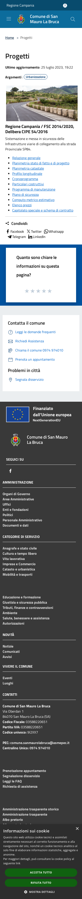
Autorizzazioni (13, 623)
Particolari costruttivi (28, 184)
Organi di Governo (16, 493)
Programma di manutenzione (33, 189)
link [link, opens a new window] (18, 863)
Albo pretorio (13, 819)
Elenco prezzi (22, 205)
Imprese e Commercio (19, 564)
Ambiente (10, 612)
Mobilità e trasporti (17, 574)
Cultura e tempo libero (20, 553)
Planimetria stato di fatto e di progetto (40, 163)
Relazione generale (26, 157)
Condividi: (16, 223)
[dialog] (41, 861)
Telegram (16, 236)
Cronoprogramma (25, 178)
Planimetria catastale (28, 168)
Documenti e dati (15, 525)
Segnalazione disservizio (21, 775)
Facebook (14, 231)
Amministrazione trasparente (25, 814)
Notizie (8, 646)
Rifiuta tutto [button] (41, 883)
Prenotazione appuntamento (24, 770)
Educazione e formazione (22, 597)
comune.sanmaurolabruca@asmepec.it (40, 742)
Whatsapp (54, 231)
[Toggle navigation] (8, 18)
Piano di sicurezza (25, 194)
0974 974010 (40, 748)
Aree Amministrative (18, 499)
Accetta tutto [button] (41, 872)
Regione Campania (20, 5)
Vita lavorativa (14, 558)
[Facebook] (10, 471)
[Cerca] (72, 19)
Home (9, 37)
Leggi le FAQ (12, 781)
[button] (41, 892)
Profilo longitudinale (27, 173)
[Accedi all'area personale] (65, 5)
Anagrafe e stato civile (20, 548)
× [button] (77, 828)
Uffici (7, 504)
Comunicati (11, 651)
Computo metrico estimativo (33, 199)
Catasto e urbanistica (19, 569)
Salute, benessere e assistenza (26, 618)
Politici (8, 514)
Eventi (7, 677)
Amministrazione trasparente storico (31, 809)
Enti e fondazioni (15, 509)
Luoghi (8, 683)
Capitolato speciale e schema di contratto (42, 210)
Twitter (34, 231)
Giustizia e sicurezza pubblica (25, 602)
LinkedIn (36, 236)
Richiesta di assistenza (20, 786)
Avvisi (7, 656)
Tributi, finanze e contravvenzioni (28, 607)
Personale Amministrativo (22, 520)
